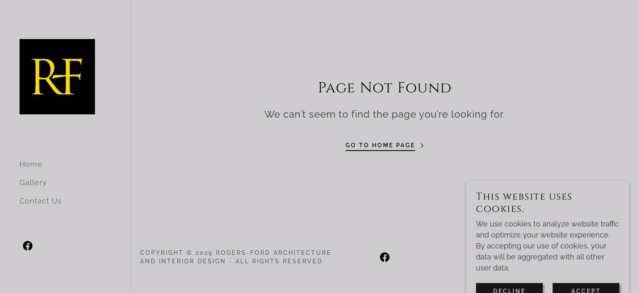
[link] (57, 76)
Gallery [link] (33, 182)
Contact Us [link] (41, 201)
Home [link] (31, 164)
